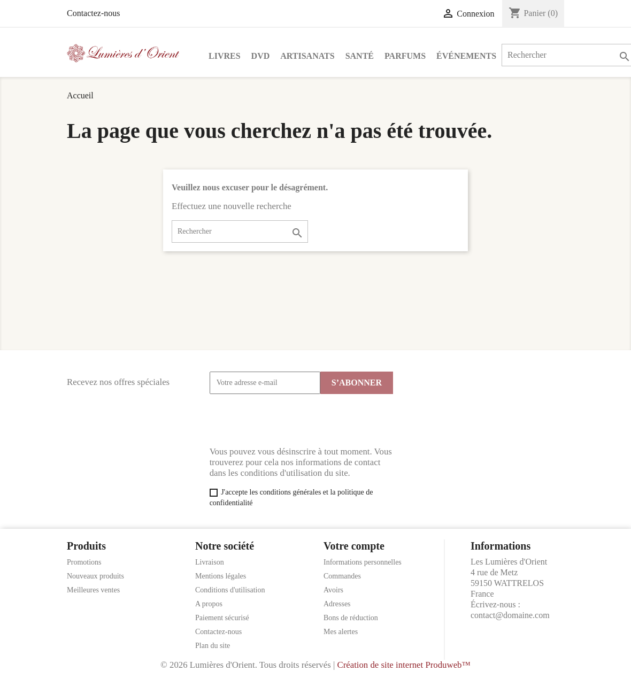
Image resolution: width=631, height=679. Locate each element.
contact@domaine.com (510, 615)
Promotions (84, 562)
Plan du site (212, 646)
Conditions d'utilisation (230, 590)
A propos (208, 604)
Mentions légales (220, 576)
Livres (225, 55)
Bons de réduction (351, 618)
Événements (466, 55)
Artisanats (307, 55)
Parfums (405, 55)
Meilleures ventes (93, 590)
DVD (260, 55)
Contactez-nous (93, 13)
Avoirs (333, 590)
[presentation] (291, 420)
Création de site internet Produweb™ (403, 665)
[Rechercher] (240, 231)
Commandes (342, 576)
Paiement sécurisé (222, 618)
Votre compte (354, 546)
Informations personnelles (363, 562)
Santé (359, 55)
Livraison (209, 562)
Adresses (337, 604)
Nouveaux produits (95, 576)
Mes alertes (341, 632)
